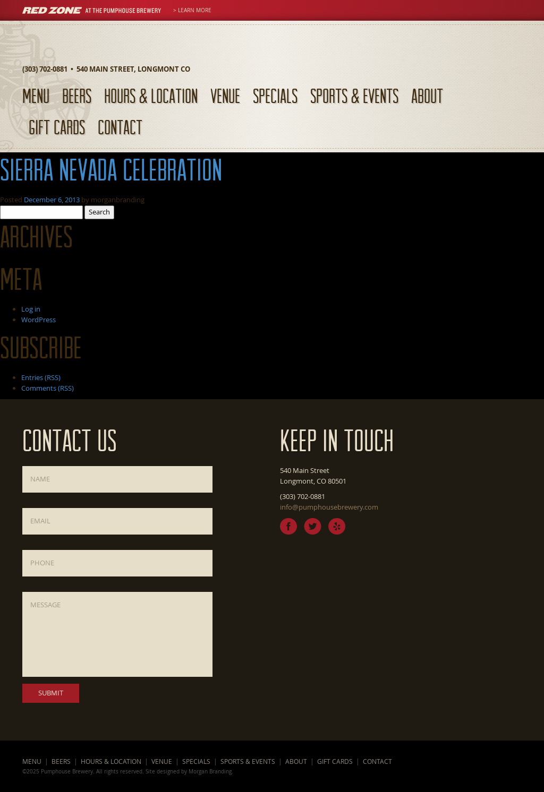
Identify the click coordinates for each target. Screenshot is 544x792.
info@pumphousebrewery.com (329, 507)
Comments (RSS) (47, 388)
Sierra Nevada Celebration (111, 169)
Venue (225, 96)
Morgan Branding (210, 771)
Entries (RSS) (41, 377)
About (427, 96)
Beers (76, 96)
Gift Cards (57, 127)
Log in (30, 309)
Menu (35, 96)
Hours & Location (151, 96)
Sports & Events (354, 96)
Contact (120, 127)
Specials (275, 96)
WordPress (38, 319)
